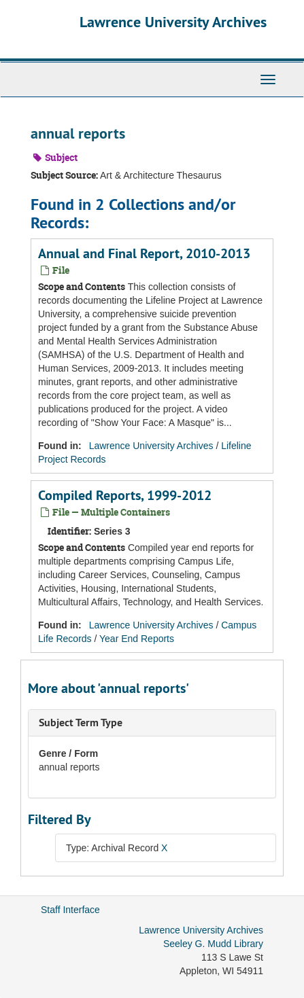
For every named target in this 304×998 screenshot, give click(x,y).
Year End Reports (136, 638)
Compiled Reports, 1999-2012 (125, 495)
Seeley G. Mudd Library (213, 943)
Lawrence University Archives (173, 21)
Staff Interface (70, 909)
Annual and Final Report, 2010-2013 (144, 253)
